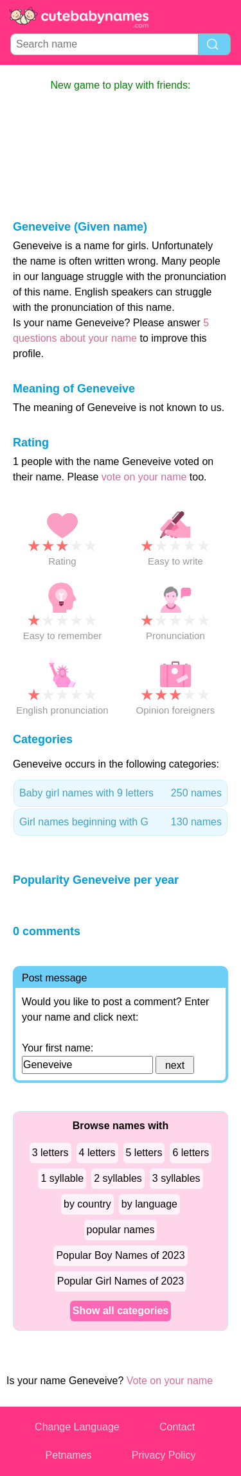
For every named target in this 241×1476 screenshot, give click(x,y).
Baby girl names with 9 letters (120, 793)
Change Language (77, 1426)
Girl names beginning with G (120, 822)
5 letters (144, 1152)
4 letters (97, 1152)
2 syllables (118, 1178)
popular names (121, 1229)
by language (149, 1204)
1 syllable (62, 1178)
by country (87, 1204)
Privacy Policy (164, 1455)
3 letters (50, 1152)
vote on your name (144, 476)
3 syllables (176, 1178)
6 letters (190, 1152)
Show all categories (120, 1310)
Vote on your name (170, 1380)
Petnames (69, 1455)
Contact (177, 1426)
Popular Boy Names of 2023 (120, 1255)
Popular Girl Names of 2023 (120, 1281)
